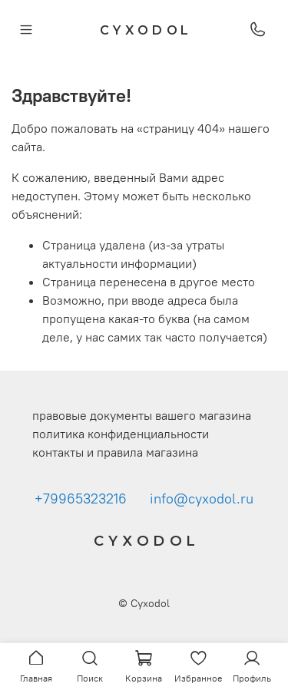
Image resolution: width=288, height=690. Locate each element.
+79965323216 (81, 498)
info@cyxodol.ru (201, 498)
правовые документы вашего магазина (141, 415)
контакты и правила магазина (115, 452)
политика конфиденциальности (120, 433)
